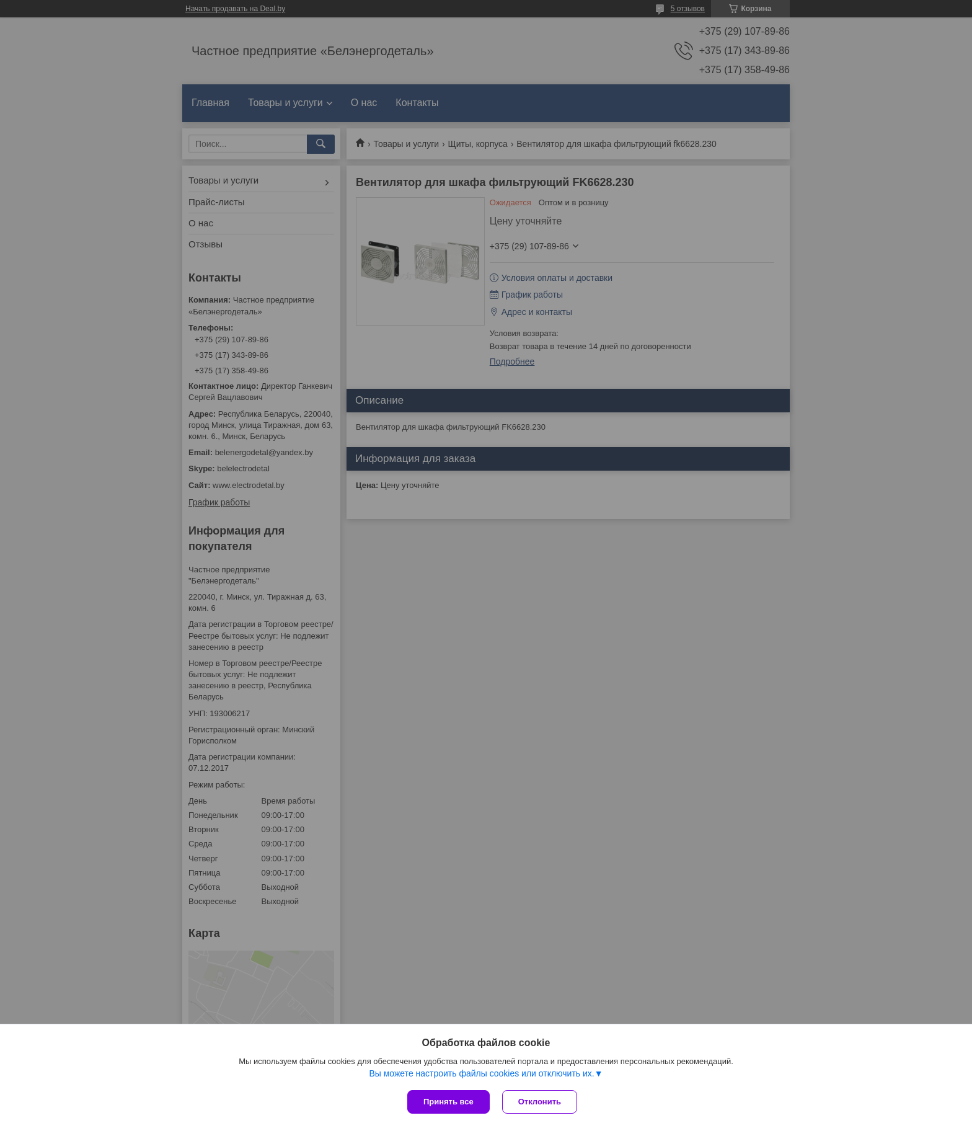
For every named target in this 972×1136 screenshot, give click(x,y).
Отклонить (539, 1101)
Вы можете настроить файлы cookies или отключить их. (481, 1073)
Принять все (448, 1101)
